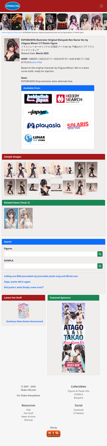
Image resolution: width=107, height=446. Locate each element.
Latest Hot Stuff (13, 297)
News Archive (28, 416)
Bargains (78, 397)
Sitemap (28, 419)
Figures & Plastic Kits (14, 32)
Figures (8, 248)
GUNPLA (8, 260)
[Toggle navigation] (101, 6)
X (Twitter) (78, 413)
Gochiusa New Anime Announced (24, 321)
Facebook (79, 409)
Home (4, 32)
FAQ (28, 409)
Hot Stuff (28, 413)
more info (36, 62)
